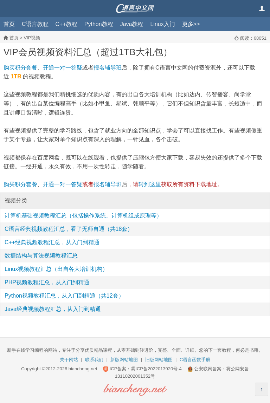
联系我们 (94, 359)
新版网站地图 (124, 359)
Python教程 (98, 24)
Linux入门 (162, 24)
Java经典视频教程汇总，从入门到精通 (53, 309)
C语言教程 (35, 24)
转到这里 (150, 184)
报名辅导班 (108, 68)
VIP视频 (32, 37)
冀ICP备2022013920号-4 (156, 368)
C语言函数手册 (195, 359)
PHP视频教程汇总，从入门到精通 (47, 282)
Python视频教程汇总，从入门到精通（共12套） (64, 296)
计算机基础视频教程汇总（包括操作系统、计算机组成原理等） (83, 216)
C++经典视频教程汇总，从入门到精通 (52, 242)
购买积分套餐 (20, 68)
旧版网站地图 (159, 359)
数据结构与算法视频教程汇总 (41, 256)
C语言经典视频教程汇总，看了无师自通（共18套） (69, 229)
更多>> (191, 24)
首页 (9, 24)
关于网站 (69, 359)
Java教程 (131, 24)
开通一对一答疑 (62, 68)
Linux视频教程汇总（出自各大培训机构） (56, 269)
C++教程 (66, 24)
